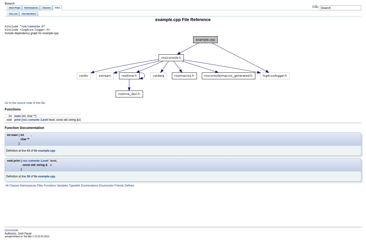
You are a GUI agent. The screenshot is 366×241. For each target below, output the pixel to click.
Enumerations (89, 187)
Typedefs (74, 187)
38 (28, 177)
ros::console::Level (35, 121)
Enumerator (106, 187)
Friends (119, 187)
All (6, 187)
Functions (49, 187)
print (17, 121)
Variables (62, 187)
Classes (13, 187)
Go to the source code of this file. (25, 104)
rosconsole (11, 231)
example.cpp (46, 152)
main (17, 117)
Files (39, 187)
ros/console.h (32, 27)
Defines (129, 187)
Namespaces (27, 187)
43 (28, 152)
